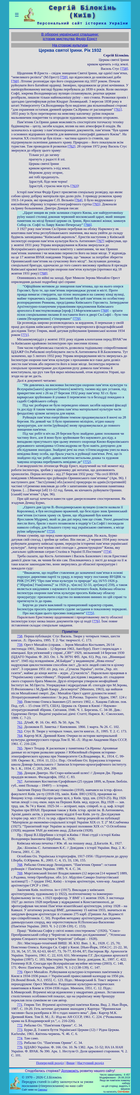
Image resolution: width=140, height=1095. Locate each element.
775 (19, 1043)
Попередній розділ (50, 1063)
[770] (77, 319)
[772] (87, 462)
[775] (90, 613)
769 (19, 873)
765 (19, 748)
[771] (25, 335)
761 (19, 722)
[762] (71, 146)
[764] (78, 200)
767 (19, 781)
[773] (51, 531)
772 (19, 1025)
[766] (88, 225)
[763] (74, 186)
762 (19, 727)
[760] (15, 81)
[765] (96, 204)
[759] (64, 77)
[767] (100, 241)
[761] (118, 109)
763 (19, 731)
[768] (43, 273)
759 (19, 645)
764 (19, 736)
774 (19, 1038)
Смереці (42, 1089)
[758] (124, 69)
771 (19, 1005)
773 (19, 1030)
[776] (96, 621)
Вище (70, 1063)
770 (19, 972)
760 (19, 702)
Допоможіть (70, 1071)
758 (19, 636)
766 (19, 773)
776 (19, 1047)
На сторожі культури (70, 45)
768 (19, 865)
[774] (107, 552)
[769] (105, 310)
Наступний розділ (90, 1063)
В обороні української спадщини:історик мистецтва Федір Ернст (70, 36)
